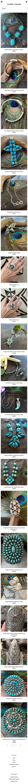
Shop (14, 758)
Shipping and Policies (14, 764)
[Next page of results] (20, 745)
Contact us (14, 766)
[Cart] (26, 2)
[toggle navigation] (1, 1)
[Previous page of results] (7, 745)
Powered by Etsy (14, 781)
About (14, 760)
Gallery (14, 762)
